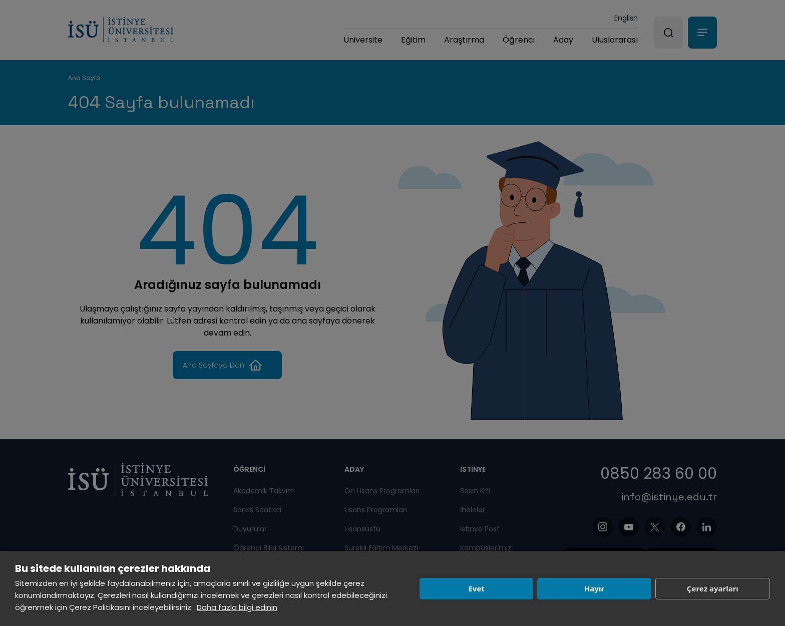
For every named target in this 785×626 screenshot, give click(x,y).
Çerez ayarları (712, 588)
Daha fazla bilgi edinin (237, 607)
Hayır (594, 588)
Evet (476, 588)
